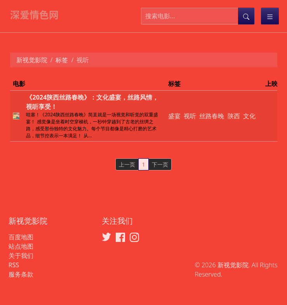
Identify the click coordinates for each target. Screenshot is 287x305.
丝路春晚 (211, 116)
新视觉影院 (31, 60)
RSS (14, 265)
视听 (190, 116)
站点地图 (21, 246)
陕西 (234, 116)
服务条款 (21, 274)
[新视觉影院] (38, 14)
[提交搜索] (246, 16)
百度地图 (21, 237)
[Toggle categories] (270, 16)
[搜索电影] (189, 16)
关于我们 (21, 255)
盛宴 (174, 116)
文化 (249, 116)
